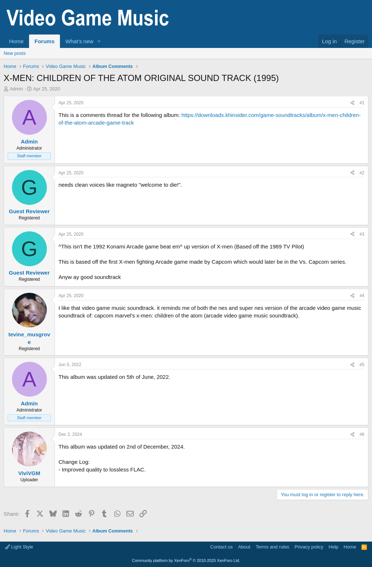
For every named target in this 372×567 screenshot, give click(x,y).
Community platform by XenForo (186, 560)
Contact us (221, 547)
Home (16, 41)
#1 (362, 102)
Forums (44, 41)
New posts (15, 53)
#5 (362, 364)
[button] (99, 41)
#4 (362, 295)
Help (334, 547)
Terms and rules (272, 547)
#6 (362, 434)
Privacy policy (309, 547)
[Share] (352, 103)
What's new (79, 41)
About (244, 547)
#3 (362, 234)
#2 (362, 172)
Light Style (19, 547)
